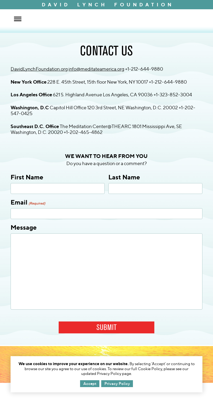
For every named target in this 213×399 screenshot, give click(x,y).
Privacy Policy (117, 383)
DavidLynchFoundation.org (39, 69)
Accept (89, 383)
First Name (27, 177)
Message (24, 227)
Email (28, 202)
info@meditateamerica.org (96, 69)
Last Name (124, 177)
